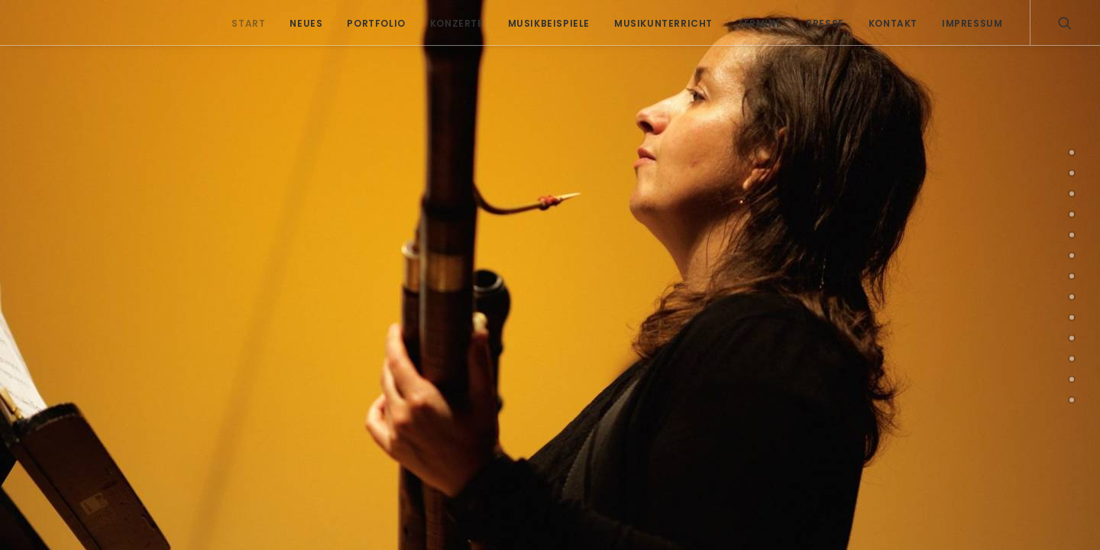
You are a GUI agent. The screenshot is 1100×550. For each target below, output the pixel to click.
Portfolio (376, 23)
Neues (306, 23)
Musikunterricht (663, 23)
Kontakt (893, 23)
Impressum (972, 23)
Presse (825, 23)
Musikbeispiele (549, 23)
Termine (759, 23)
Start (248, 23)
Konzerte (457, 23)
